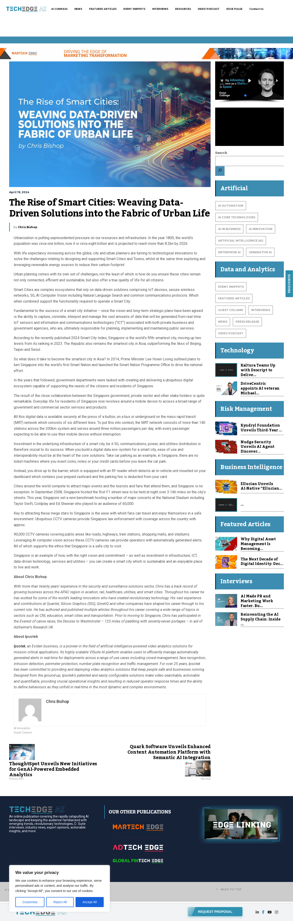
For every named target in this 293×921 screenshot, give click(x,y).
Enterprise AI (229, 252)
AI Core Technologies (236, 217)
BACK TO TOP (228, 889)
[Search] (220, 171)
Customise (30, 902)
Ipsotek (19, 646)
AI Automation (230, 205)
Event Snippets (231, 286)
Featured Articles (234, 298)
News (222, 321)
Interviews (260, 310)
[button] (249, 80)
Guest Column (23, 732)
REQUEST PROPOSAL (215, 911)
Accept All (90, 902)
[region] (59, 888)
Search (221, 153)
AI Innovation (22, 728)
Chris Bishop (27, 227)
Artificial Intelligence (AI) (240, 240)
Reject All (60, 902)
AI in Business (229, 229)
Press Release (247, 321)
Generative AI (260, 252)
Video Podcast (230, 333)
